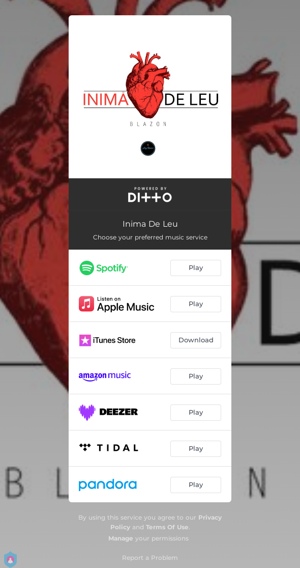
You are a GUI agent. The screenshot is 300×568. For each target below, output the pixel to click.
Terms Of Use (167, 527)
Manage (120, 538)
